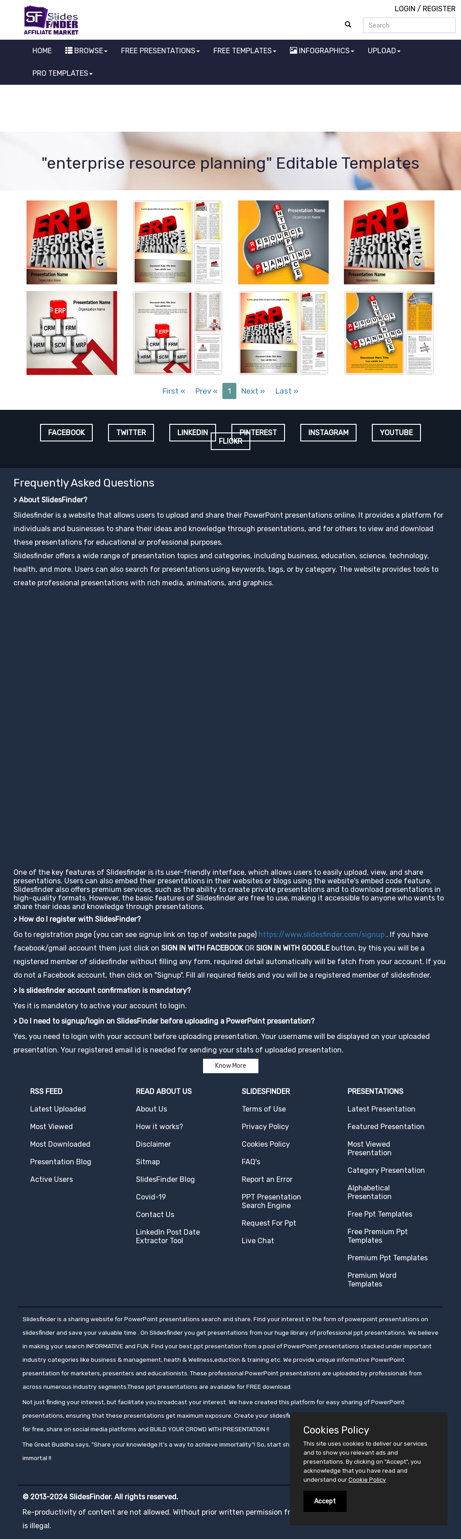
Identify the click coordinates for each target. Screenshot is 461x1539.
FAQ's (251, 1162)
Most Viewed (51, 1126)
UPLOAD (384, 50)
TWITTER (131, 432)
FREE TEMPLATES (244, 50)
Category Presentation (386, 1170)
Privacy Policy (265, 1126)
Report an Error (267, 1179)
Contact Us (155, 1214)
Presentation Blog (60, 1162)
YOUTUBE (396, 432)
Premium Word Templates (372, 1279)
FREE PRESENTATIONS (160, 50)
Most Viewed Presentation (370, 1148)
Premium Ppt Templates (388, 1258)
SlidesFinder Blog (165, 1179)
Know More (230, 1066)
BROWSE (86, 50)
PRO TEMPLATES (62, 73)
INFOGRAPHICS (322, 50)
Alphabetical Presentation (370, 1192)
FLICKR (230, 441)
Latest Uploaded (58, 1109)
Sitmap (148, 1162)
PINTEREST (258, 432)
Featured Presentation (386, 1126)
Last (287, 390)
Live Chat (258, 1240)
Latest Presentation (382, 1109)
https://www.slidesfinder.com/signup (321, 934)
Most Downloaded (60, 1144)
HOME (42, 50)
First (174, 390)
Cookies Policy (266, 1144)
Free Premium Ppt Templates (378, 1236)
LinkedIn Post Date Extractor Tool (168, 1236)
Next (253, 390)
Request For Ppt (269, 1223)
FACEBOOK (66, 432)
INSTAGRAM (328, 432)
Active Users (51, 1179)
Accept (325, 1501)
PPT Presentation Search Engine (271, 1201)
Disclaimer (153, 1144)
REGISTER (439, 9)
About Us (151, 1109)
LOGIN (405, 9)
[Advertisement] (230, 109)
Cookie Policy (367, 1479)
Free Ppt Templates (380, 1214)
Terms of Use (264, 1109)
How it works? (159, 1126)
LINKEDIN (192, 432)
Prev (206, 390)
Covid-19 (151, 1197)
